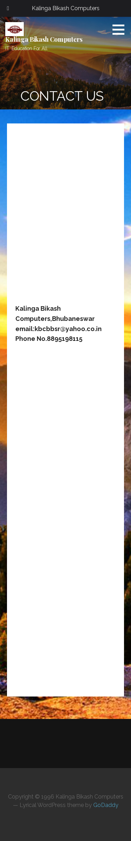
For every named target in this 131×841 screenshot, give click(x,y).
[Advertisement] (65, 217)
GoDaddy (105, 805)
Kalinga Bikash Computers (43, 39)
